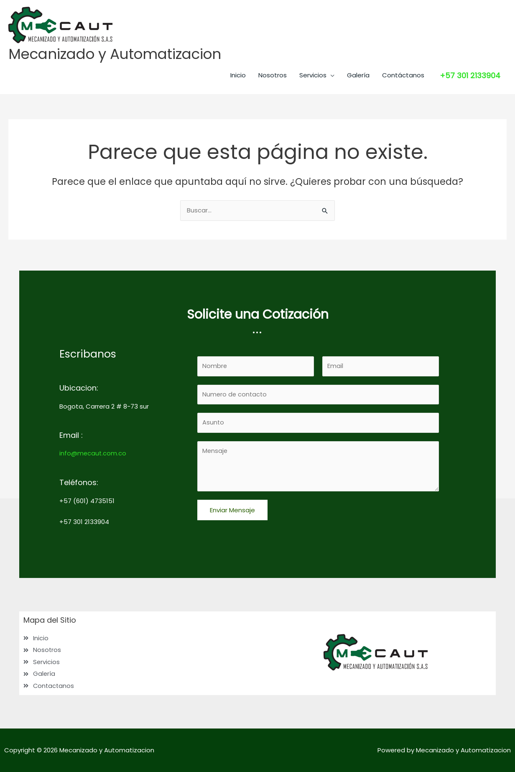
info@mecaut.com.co (93, 452)
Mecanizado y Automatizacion (117, 54)
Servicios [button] (312, 75)
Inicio (238, 75)
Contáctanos (403, 75)
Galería (358, 75)
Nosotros (272, 75)
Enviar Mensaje (232, 510)
